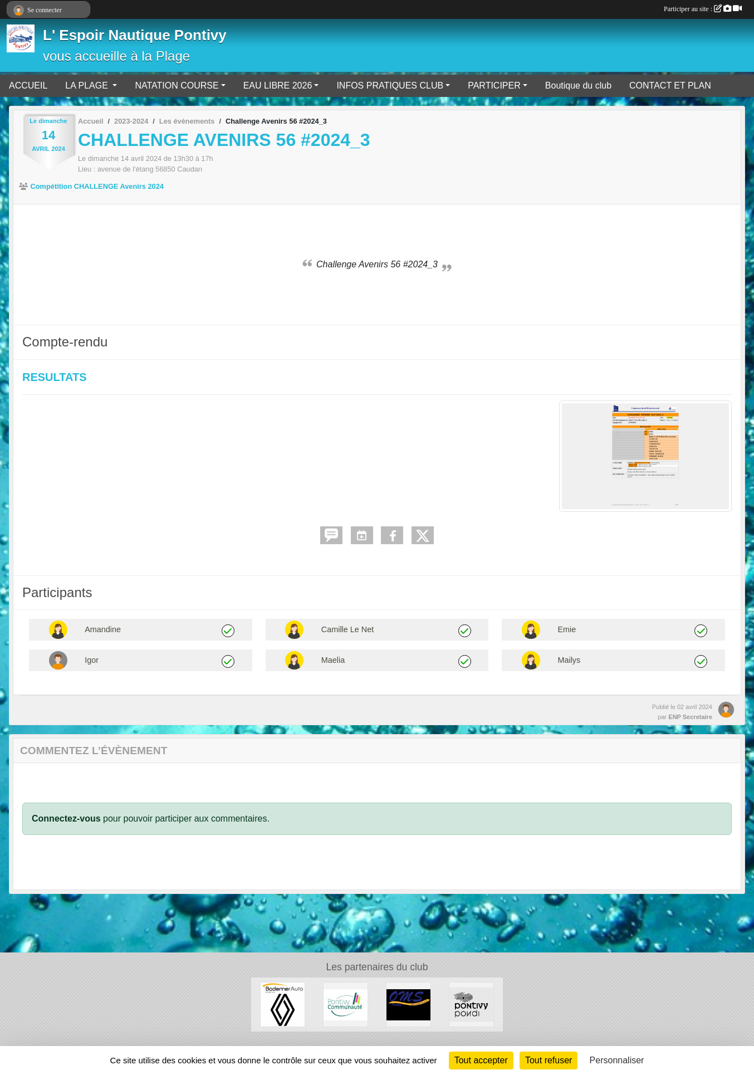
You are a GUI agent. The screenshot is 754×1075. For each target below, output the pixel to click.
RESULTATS (54, 377)
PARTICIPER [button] (494, 85)
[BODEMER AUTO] (282, 1004)
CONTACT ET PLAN (670, 85)
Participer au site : (703, 9)
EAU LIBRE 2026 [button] (277, 85)
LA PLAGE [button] (87, 85)
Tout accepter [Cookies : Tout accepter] (481, 1060)
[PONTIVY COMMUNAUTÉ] (345, 1004)
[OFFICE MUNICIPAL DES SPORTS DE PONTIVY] (408, 1004)
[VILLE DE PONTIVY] (471, 1004)
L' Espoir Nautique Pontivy (135, 35)
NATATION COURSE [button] (176, 85)
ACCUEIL (28, 85)
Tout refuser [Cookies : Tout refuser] (548, 1060)
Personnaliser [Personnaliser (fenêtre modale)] (617, 1060)
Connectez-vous (66, 818)
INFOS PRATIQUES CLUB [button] (389, 85)
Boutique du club (578, 85)
